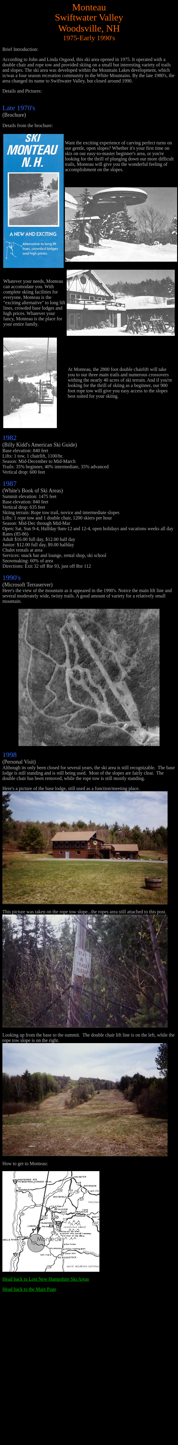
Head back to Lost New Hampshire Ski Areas (45, 1279)
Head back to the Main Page (29, 1289)
